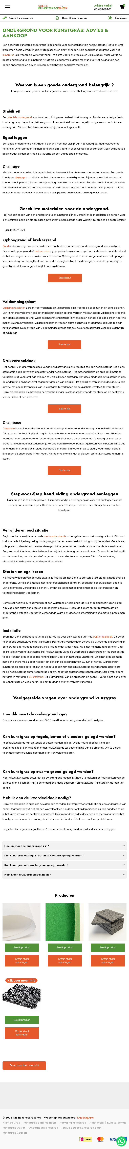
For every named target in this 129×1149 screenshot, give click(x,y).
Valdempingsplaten (14, 307)
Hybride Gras (11, 1122)
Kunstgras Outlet (14, 1127)
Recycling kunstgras (72, 1122)
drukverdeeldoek (102, 636)
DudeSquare (85, 1117)
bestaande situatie (55, 536)
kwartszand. (36, 676)
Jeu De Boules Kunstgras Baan (81, 1127)
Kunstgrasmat (116, 1122)
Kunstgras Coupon (15, 1132)
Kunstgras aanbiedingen (40, 1122)
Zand (6, 246)
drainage (20, 177)
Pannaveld (97, 1122)
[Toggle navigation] (7, 7)
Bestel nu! (65, 277)
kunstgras (9, 54)
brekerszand (42, 251)
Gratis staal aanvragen (22, 960)
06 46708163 (103, 9)
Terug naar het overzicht (24, 1065)
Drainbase (9, 428)
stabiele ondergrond (20, 117)
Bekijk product (21, 947)
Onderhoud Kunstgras (43, 1127)
